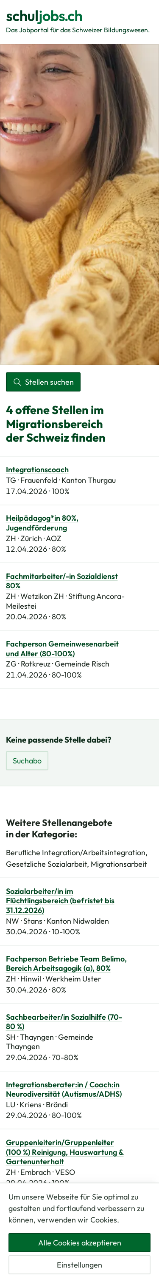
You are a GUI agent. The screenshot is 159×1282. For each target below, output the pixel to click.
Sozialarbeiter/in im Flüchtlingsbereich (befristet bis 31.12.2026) (60, 901)
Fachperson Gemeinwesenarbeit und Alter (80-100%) (62, 648)
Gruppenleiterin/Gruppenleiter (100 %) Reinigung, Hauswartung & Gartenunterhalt (65, 1152)
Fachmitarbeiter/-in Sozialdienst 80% (62, 581)
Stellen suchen (43, 382)
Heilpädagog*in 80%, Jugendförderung (42, 523)
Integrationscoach (37, 469)
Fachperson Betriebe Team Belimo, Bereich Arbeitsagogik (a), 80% (66, 963)
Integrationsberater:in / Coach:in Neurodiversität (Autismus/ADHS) (64, 1089)
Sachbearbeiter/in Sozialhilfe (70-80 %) (64, 1022)
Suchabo (27, 761)
